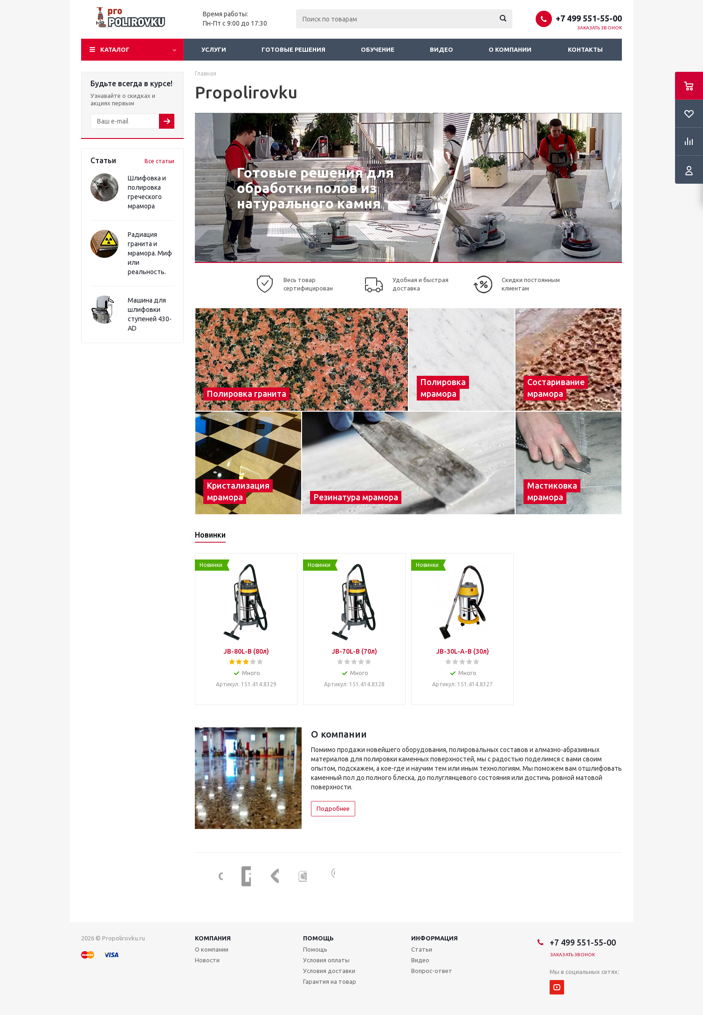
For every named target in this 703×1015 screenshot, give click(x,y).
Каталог (115, 49)
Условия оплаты (326, 960)
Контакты (585, 49)
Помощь (318, 938)
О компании (510, 49)
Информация (434, 938)
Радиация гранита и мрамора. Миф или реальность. (150, 253)
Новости (207, 960)
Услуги (213, 49)
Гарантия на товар (329, 981)
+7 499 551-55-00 (589, 18)
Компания (213, 938)
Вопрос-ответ (431, 970)
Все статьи (159, 161)
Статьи (421, 949)
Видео (441, 49)
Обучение (377, 49)
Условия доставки (329, 970)
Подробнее (333, 808)
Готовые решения (293, 49)
